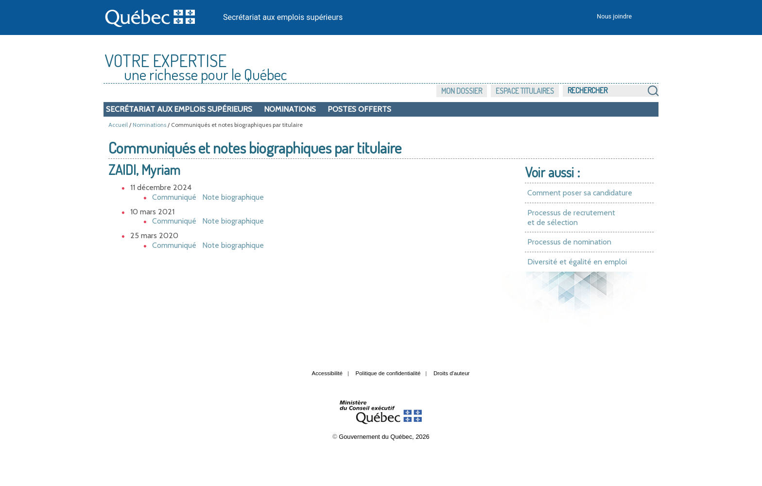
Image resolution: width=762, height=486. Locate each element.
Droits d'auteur (451, 373)
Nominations (290, 109)
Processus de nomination (569, 241)
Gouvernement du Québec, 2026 (384, 436)
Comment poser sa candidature (579, 192)
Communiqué (174, 197)
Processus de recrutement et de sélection (571, 217)
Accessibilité (327, 373)
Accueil (118, 124)
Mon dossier (461, 91)
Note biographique (233, 197)
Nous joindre (614, 16)
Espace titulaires (525, 91)
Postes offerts (359, 109)
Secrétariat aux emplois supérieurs (283, 17)
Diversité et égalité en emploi (577, 261)
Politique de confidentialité (388, 373)
